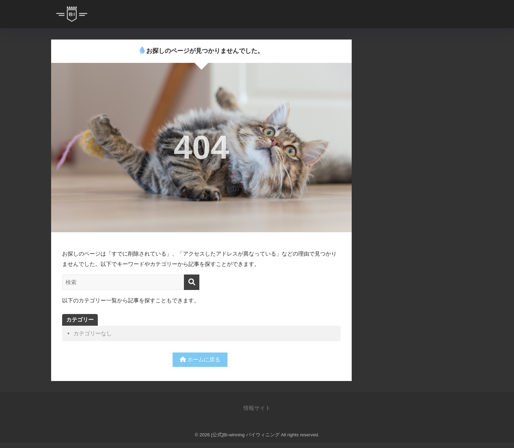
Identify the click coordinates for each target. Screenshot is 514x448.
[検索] (191, 282)
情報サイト (257, 408)
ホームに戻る (200, 359)
